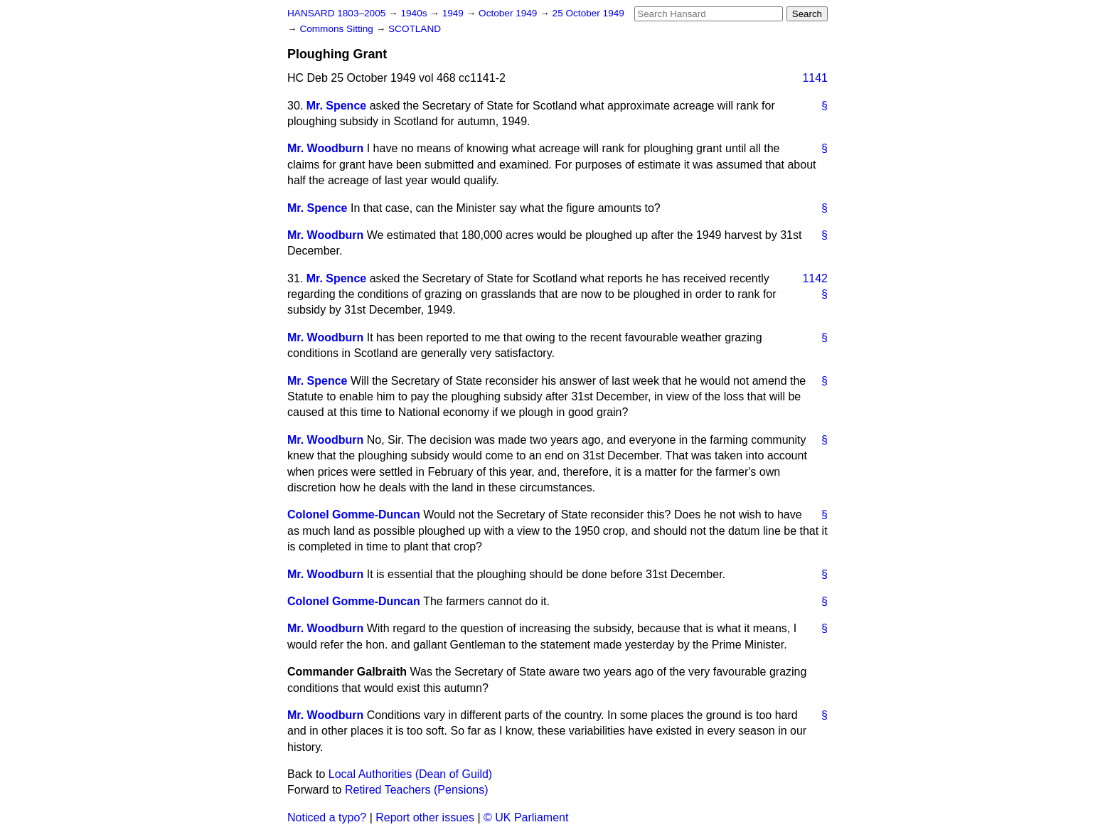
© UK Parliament (526, 817)
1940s (415, 13)
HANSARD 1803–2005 (336, 13)
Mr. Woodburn (325, 148)
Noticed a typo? (326, 817)
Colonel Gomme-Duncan (353, 514)
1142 (815, 278)
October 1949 (509, 13)
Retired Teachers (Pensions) (417, 790)
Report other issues (424, 817)
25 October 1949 (588, 13)
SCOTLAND (414, 28)
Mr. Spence (336, 106)
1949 (454, 13)
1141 (815, 78)
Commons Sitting (337, 28)
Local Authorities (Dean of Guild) (410, 774)
